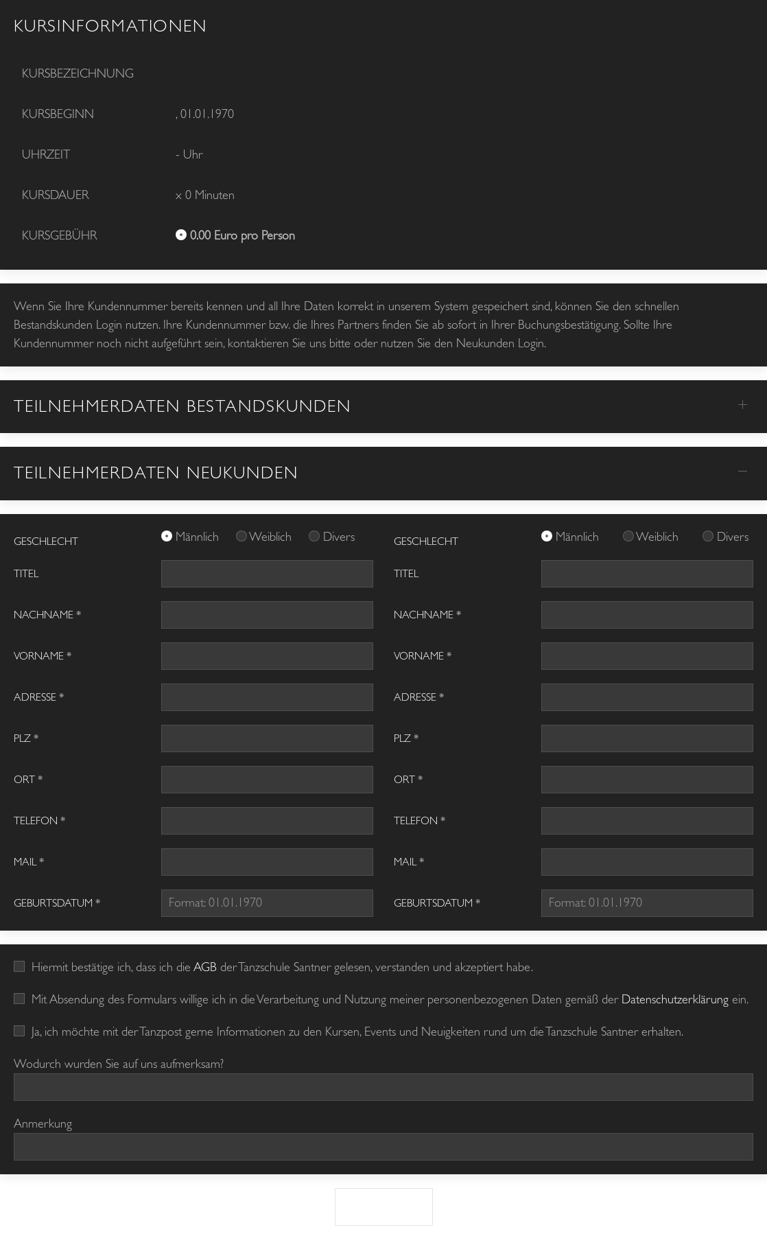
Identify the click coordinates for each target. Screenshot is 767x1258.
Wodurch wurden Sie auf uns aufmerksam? (119, 1064)
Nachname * (47, 615)
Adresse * (39, 697)
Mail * (29, 862)
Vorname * (42, 656)
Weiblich (272, 537)
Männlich (199, 537)
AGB (205, 967)
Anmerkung (43, 1124)
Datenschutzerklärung (675, 999)
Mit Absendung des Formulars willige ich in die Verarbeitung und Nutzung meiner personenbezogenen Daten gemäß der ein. (381, 999)
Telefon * (39, 821)
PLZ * (26, 738)
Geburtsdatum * (57, 903)
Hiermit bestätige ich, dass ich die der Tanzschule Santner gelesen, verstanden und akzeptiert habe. (273, 967)
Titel (26, 574)
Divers (339, 537)
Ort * (28, 779)
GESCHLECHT (46, 541)
